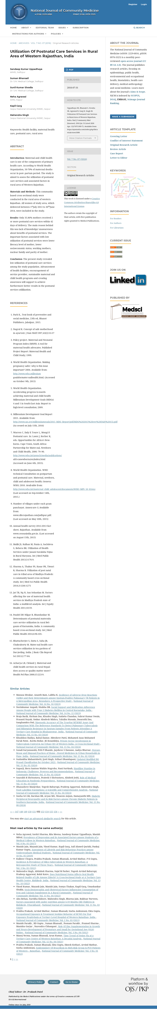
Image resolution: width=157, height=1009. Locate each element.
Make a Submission (123, 116)
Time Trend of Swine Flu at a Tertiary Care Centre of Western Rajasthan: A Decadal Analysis (55, 937)
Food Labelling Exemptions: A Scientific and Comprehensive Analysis (52, 789)
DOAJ (113, 99)
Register (132, 4)
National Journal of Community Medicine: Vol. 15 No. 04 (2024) (48, 746)
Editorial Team (45, 27)
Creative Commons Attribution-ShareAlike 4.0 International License (82, 202)
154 (47, 811)
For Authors (115, 223)
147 (17, 811)
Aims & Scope (137, 91)
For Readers (115, 218)
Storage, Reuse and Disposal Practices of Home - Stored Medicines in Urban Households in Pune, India (58, 753)
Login (144, 4)
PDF (70, 69)
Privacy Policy (35, 982)
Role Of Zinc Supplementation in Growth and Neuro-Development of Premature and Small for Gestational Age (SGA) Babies (58, 929)
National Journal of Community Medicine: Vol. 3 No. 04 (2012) (56, 932)
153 (42, 811)
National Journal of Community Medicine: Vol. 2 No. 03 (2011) (48, 920)
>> (61, 811)
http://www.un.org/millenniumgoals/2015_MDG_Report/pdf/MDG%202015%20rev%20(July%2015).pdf (65, 421)
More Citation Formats (80, 138)
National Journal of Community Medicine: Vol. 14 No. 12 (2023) (48, 713)
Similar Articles (20, 688)
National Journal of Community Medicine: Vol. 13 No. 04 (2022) (54, 894)
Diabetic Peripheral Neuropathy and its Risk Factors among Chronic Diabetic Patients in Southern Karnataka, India (58, 799)
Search (139, 27)
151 (34, 811)
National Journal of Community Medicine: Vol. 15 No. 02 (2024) (62, 756)
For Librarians (117, 227)
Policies (56, 33)
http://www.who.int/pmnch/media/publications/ (37, 455)
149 (25, 811)
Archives (24, 43)
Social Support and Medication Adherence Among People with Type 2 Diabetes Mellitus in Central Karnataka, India (55, 709)
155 (51, 811)
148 (21, 811)
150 (30, 811)
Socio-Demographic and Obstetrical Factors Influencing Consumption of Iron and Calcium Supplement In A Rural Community (57, 891)
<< (11, 811)
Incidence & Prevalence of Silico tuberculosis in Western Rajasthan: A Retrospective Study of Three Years (52, 863)
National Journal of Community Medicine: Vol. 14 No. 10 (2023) (54, 703)
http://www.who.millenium (27, 373)
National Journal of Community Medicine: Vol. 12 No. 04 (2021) (58, 940)
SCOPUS (135, 95)
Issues (62, 27)
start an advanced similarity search (42, 818)
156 (55, 811)
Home (13, 27)
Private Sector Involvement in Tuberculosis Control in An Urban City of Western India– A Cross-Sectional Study (58, 742)
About (25, 27)
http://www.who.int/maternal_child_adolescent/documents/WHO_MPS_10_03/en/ (54, 489)
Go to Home (72, 982)
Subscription (81, 27)
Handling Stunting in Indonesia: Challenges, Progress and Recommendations (55, 770)
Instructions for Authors (28, 33)
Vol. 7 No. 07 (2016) (41, 43)
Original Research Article (124, 144)
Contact (54, 982)
